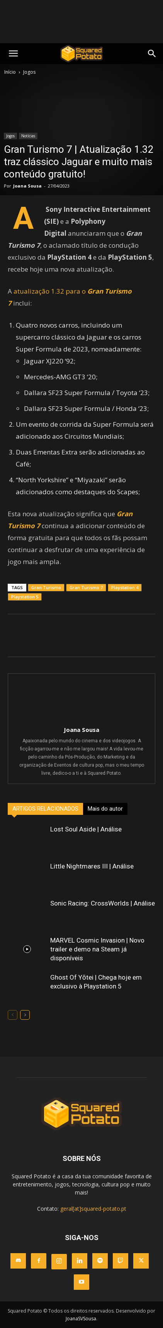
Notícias (28, 136)
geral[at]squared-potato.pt (93, 1208)
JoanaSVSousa (81, 1318)
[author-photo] (81, 719)
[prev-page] (12, 1015)
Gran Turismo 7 (86, 587)
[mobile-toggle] (13, 53)
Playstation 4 (124, 587)
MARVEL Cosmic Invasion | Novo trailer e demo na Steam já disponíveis (97, 949)
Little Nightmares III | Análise (92, 866)
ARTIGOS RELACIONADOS (45, 808)
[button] (152, 53)
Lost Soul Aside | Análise (86, 829)
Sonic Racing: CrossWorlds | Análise (102, 903)
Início (10, 72)
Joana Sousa (27, 186)
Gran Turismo (46, 587)
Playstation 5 (24, 597)
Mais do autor (105, 808)
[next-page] (25, 1015)
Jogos (29, 72)
